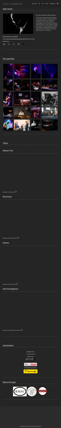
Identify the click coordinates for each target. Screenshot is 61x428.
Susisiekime (52, 3)
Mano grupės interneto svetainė (18, 39)
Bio (39, 3)
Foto (43, 3)
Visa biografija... (48, 30)
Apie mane (34, 3)
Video (46, 3)
